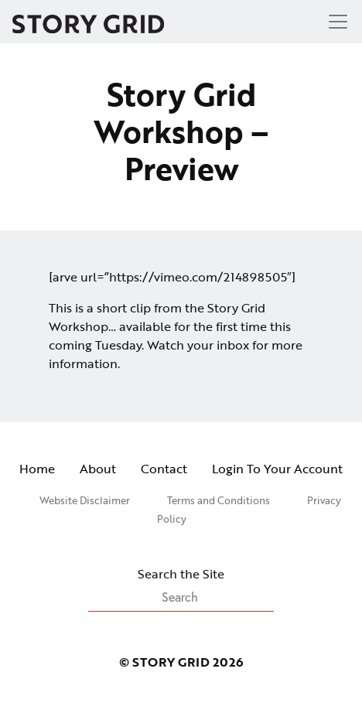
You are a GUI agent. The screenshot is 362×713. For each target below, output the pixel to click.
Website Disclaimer (84, 500)
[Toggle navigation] (333, 21)
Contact (164, 468)
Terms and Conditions (218, 500)
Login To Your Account (277, 468)
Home (37, 468)
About (98, 468)
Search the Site (181, 588)
